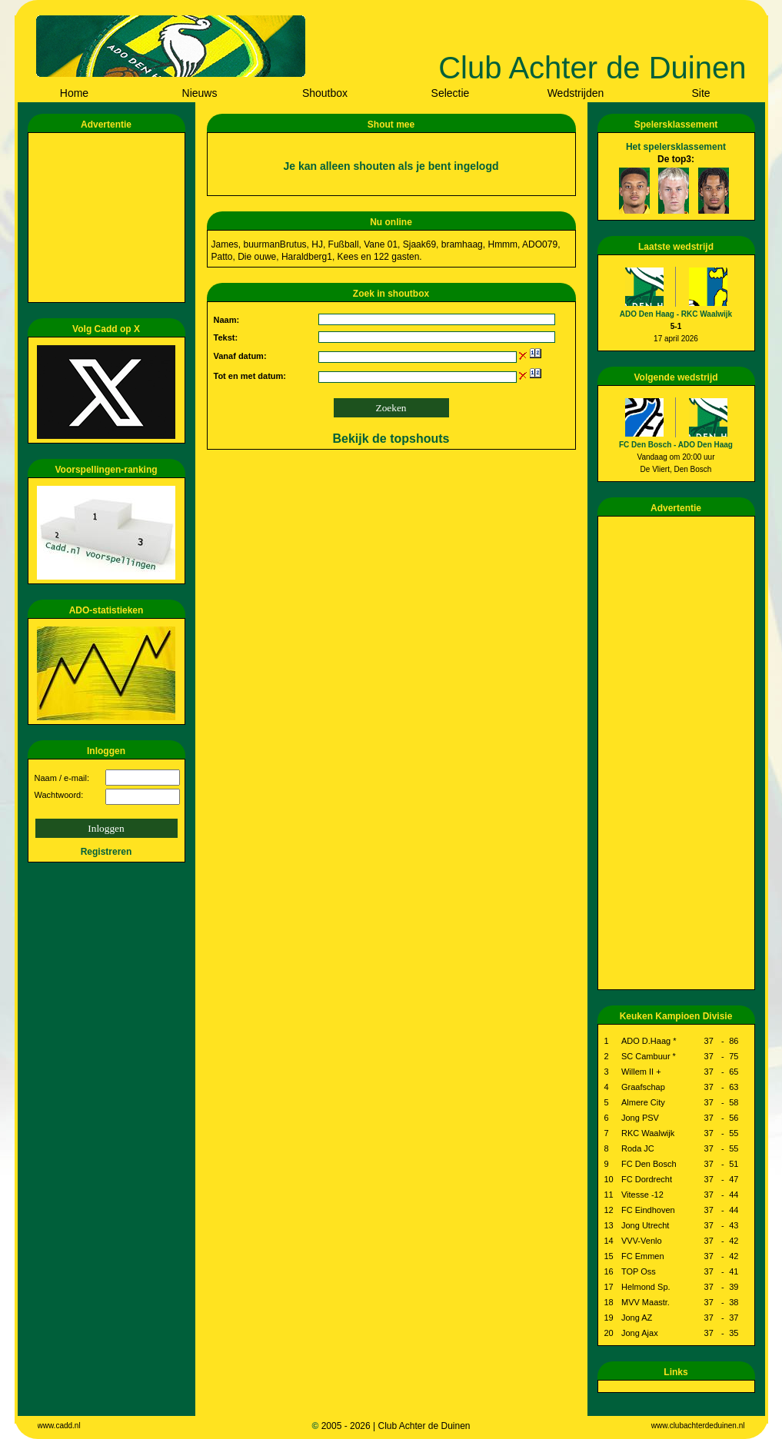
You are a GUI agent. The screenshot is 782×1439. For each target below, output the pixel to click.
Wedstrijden (575, 93)
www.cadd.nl (59, 1425)
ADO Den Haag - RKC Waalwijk (676, 314)
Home (74, 93)
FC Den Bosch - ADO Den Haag (676, 444)
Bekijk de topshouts (390, 438)
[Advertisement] (109, 217)
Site (700, 93)
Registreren (106, 851)
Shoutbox (325, 93)
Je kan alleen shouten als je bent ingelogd (390, 166)
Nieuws (200, 93)
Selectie (450, 93)
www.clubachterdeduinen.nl (698, 1425)
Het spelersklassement (676, 146)
